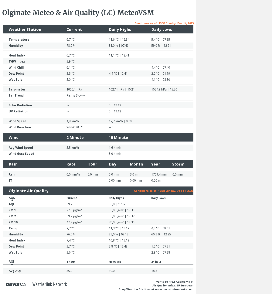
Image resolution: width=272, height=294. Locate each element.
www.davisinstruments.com (174, 289)
